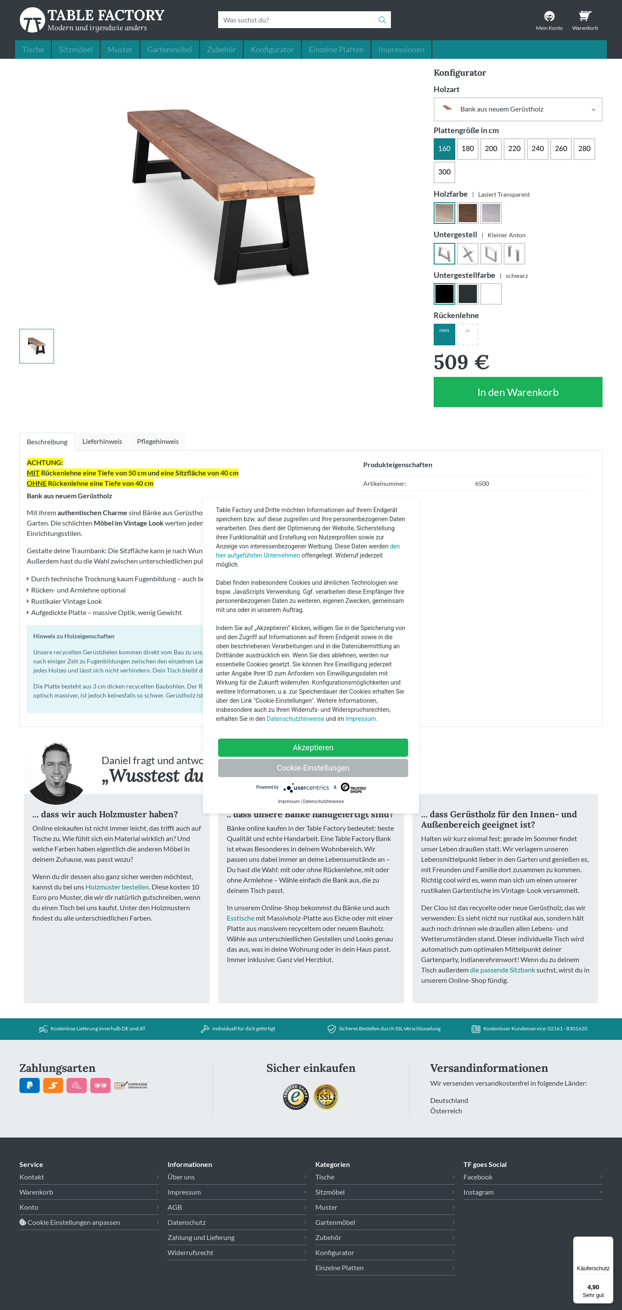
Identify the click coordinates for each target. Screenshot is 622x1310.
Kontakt (31, 1177)
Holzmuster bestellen (117, 887)
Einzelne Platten (336, 49)
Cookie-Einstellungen (313, 767)
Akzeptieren (313, 747)
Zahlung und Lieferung (201, 1237)
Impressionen (401, 49)
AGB (175, 1207)
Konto (28, 1207)
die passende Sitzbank (502, 970)
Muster (120, 49)
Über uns (181, 1177)
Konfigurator (272, 49)
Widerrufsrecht (190, 1252)
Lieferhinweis (102, 441)
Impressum (184, 1192)
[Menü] (608, 1242)
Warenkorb (36, 1192)
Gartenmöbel (169, 49)
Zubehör (221, 49)
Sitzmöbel (76, 49)
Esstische (240, 918)
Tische (33, 49)
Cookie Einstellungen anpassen (69, 1222)
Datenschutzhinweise (295, 718)
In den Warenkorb (518, 396)
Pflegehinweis (158, 441)
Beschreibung (47, 441)
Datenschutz (187, 1222)
